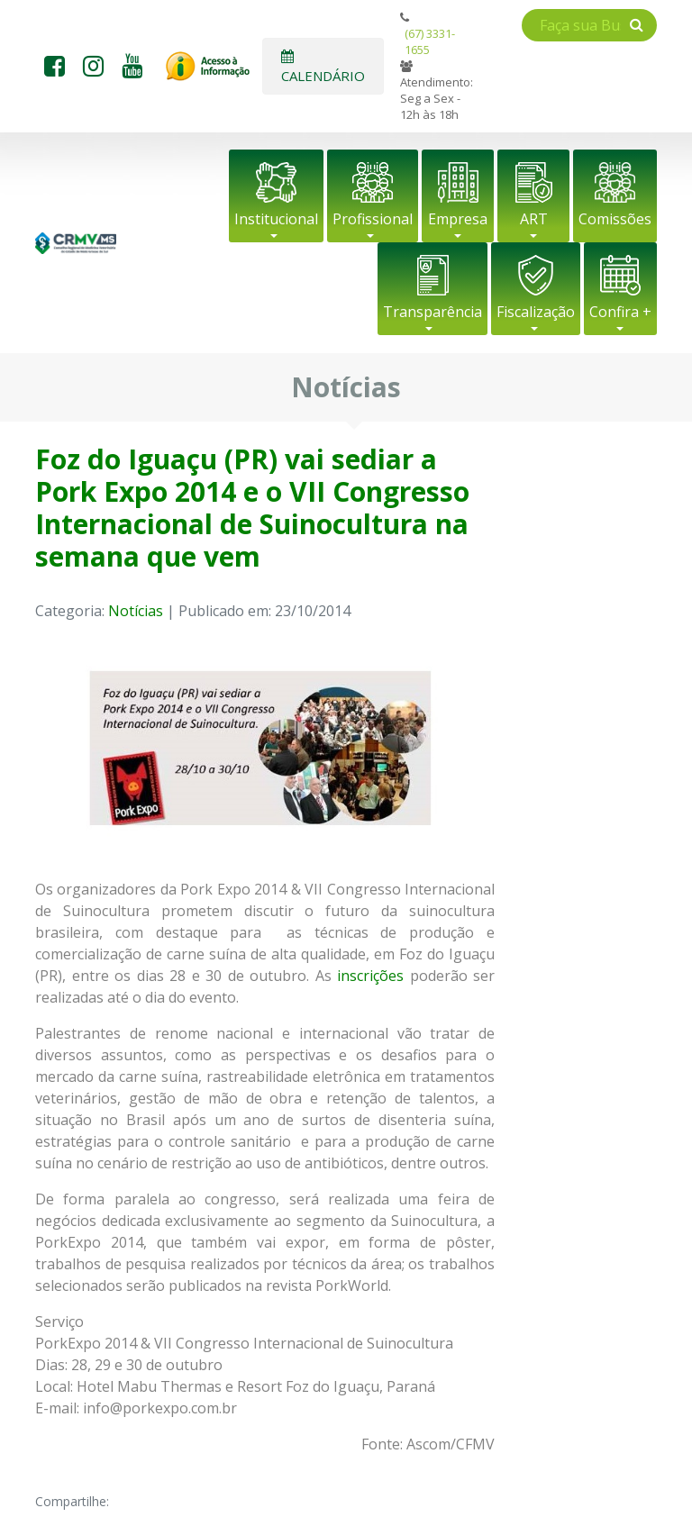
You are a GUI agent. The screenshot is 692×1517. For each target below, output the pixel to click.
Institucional (276, 219)
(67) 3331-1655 (430, 41)
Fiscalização (535, 312)
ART (534, 219)
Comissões (614, 219)
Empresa (457, 219)
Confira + (620, 312)
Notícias (135, 611)
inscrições (370, 976)
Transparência (432, 312)
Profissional (372, 219)
